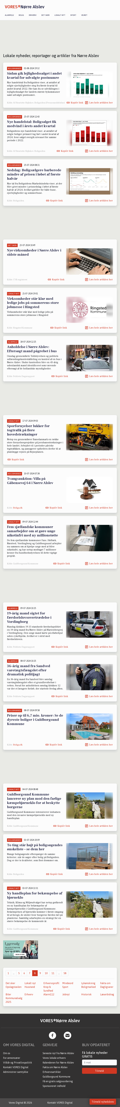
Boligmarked (88, 986)
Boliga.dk (17, 507)
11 (53, 973)
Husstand (30, 986)
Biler (8, 994)
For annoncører (11, 1057)
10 (46, 973)
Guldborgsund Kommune (56, 1076)
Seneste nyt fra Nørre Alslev (58, 1053)
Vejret (84, 15)
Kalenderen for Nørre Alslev (58, 1062)
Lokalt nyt (60, 15)
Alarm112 (9, 15)
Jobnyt (66, 994)
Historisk (86, 994)
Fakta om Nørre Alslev (55, 1067)
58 (65, 973)
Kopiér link (77, 102)
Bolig (21, 15)
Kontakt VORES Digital (15, 1067)
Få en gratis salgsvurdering (58, 1081)
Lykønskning (88, 983)
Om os (6, 1053)
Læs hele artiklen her (101, 102)
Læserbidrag (107, 994)
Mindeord (67, 983)
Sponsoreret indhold (54, 1086)
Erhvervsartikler (52, 1072)
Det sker (45, 15)
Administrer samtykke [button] (15, 1072)
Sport (73, 15)
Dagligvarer (106, 986)
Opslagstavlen (13, 986)
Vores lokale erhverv (54, 1057)
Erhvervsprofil (51, 983)
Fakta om (105, 983)
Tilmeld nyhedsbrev (103, 1101)
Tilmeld (99, 1070)
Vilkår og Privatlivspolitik (17, 1062)
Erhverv (32, 15)
